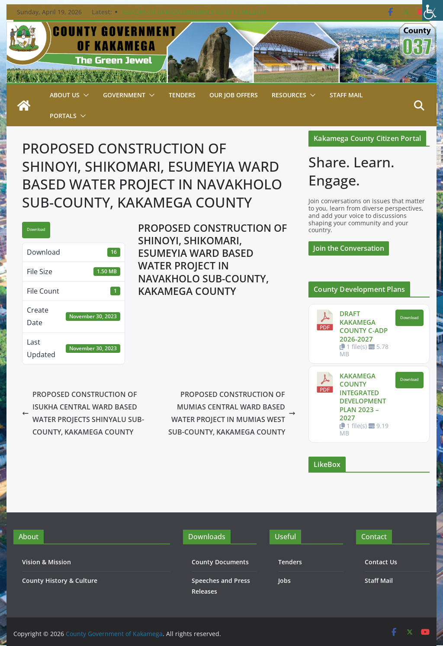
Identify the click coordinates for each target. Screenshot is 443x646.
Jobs (284, 580)
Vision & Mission (46, 562)
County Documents (220, 562)
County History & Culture (59, 580)
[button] (84, 95)
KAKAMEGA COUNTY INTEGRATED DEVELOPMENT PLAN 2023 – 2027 (363, 396)
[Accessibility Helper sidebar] (432, 10)
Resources (289, 95)
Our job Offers (233, 95)
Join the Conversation (348, 248)
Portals (63, 116)
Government (124, 95)
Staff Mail (379, 580)
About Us (65, 95)
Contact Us (381, 562)
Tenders (182, 95)
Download (36, 229)
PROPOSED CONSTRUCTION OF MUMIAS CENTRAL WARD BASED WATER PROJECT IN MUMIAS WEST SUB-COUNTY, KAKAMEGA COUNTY (231, 413)
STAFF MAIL (346, 95)
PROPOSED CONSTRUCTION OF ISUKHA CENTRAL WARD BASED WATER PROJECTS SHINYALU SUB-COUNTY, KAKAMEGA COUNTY (83, 413)
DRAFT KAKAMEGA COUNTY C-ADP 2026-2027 (364, 326)
